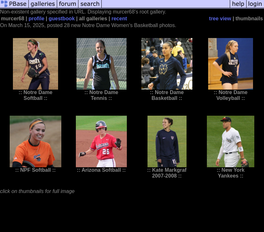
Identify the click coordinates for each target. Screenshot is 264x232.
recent (119, 18)
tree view (220, 18)
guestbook (62, 18)
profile (36, 18)
